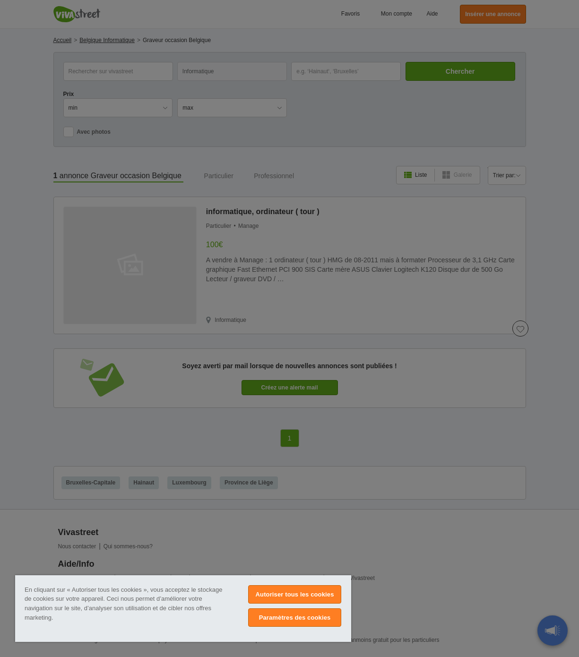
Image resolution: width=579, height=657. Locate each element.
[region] (183, 608)
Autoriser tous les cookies (295, 594)
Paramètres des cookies (295, 617)
